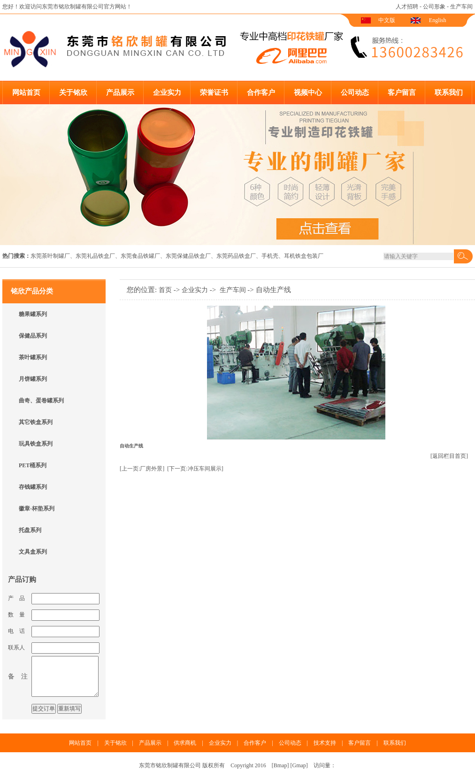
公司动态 (355, 92)
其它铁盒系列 (36, 422)
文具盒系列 (33, 551)
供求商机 (185, 743)
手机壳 (269, 256)
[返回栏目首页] (449, 456)
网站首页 (26, 92)
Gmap (299, 765)
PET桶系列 (32, 465)
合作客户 (261, 92)
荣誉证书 (214, 92)
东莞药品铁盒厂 (236, 256)
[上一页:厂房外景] (142, 468)
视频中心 (308, 92)
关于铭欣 (73, 92)
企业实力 (167, 92)
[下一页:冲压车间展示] (195, 468)
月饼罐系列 (33, 379)
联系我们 (449, 92)
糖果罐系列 (33, 314)
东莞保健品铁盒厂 (188, 256)
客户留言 (402, 92)
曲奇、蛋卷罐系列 (41, 400)
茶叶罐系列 (33, 357)
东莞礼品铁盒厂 (95, 256)
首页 (165, 289)
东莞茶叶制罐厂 (50, 256)
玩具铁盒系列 (36, 443)
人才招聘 (407, 6)
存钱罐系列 (33, 487)
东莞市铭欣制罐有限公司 (73, 6)
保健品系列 (33, 335)
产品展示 (120, 92)
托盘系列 (30, 530)
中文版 (386, 20)
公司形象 (434, 6)
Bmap (280, 765)
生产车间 (461, 6)
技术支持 (325, 743)
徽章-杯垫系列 (36, 508)
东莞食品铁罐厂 (140, 256)
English (437, 20)
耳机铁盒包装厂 (303, 256)
